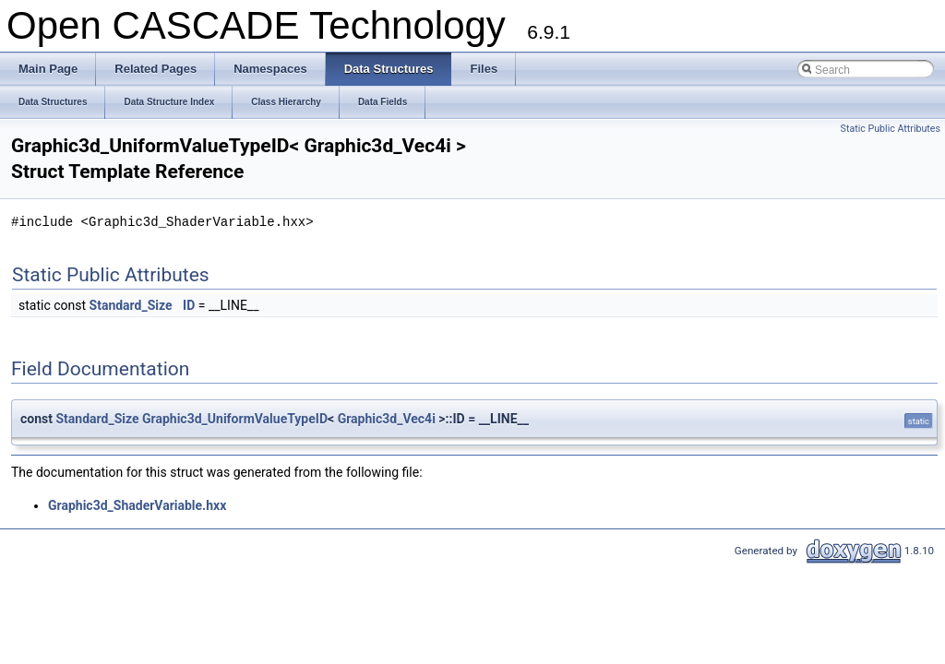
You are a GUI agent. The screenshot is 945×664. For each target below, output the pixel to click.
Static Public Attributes (890, 129)
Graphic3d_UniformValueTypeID (235, 418)
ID (189, 305)
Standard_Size (131, 305)
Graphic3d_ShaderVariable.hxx (137, 505)
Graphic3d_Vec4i (387, 418)
